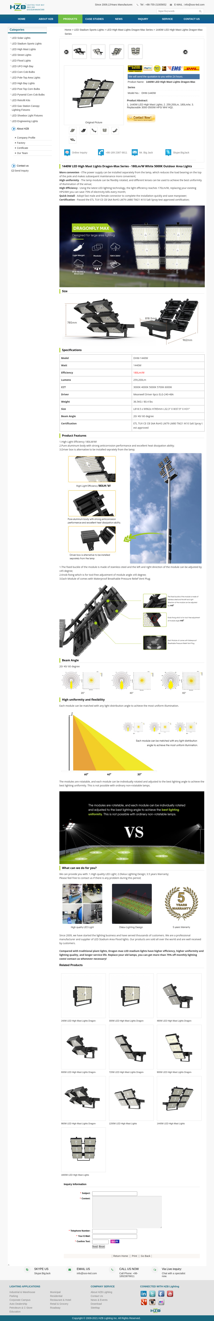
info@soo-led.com (87, 1273)
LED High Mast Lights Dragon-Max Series (130, 29)
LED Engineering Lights (25, 121)
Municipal (55, 1292)
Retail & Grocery (59, 1303)
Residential (56, 1296)
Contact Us (97, 1296)
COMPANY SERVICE (103, 1286)
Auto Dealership (18, 1303)
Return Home (120, 1256)
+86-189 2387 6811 (116, 152)
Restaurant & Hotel (60, 1299)
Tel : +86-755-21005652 (153, 4)
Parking (14, 1296)
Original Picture (93, 122)
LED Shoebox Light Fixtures (27, 115)
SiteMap (95, 1307)
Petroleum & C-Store (21, 1307)
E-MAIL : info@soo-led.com (189, 4)
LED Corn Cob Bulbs (23, 72)
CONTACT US (192, 19)
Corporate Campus (20, 1299)
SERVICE (167, 19)
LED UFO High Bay (22, 66)
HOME (21, 19)
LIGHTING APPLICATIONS (25, 1286)
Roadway (55, 1307)
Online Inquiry (79, 152)
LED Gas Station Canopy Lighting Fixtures (26, 108)
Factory (20, 142)
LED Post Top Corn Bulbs (26, 89)
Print (134, 1256)
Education (15, 1311)
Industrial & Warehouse (22, 1292)
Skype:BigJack (181, 152)
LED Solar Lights (21, 38)
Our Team (21, 153)
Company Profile (25, 137)
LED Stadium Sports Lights (27, 43)
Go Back (145, 1256)
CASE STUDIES (94, 19)
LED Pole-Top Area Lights (26, 77)
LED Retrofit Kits (21, 100)
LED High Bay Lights (23, 83)
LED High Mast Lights (24, 49)
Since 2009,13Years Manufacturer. (114, 4)
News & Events (99, 1299)
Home (68, 29)
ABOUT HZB (46, 19)
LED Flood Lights (21, 60)
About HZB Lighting (101, 1292)
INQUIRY (143, 19)
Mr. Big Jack (146, 152)
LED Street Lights (21, 55)
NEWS (119, 19)
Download (96, 1303)
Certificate (21, 148)
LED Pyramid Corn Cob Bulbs (28, 94)
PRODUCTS (70, 19)
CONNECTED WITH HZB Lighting (159, 1286)
